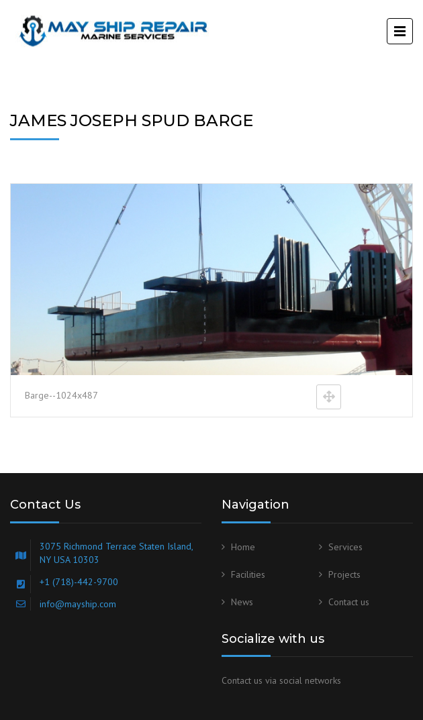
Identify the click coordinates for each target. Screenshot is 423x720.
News (242, 602)
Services (345, 547)
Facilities (248, 574)
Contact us (348, 602)
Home (243, 547)
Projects (344, 574)
